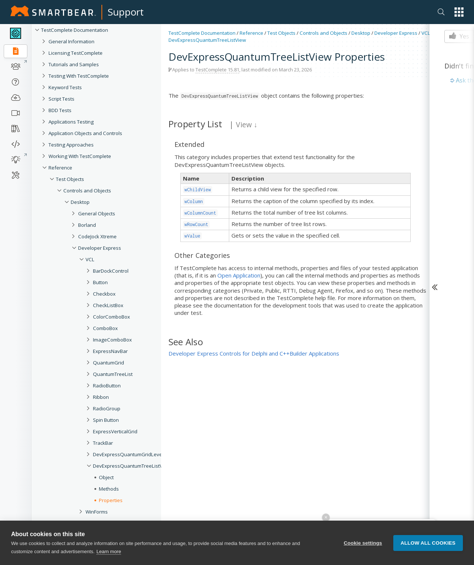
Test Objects (70, 179)
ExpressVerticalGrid (115, 431)
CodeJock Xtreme (97, 236)
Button (100, 282)
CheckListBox (108, 305)
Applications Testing (71, 121)
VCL (90, 259)
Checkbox (104, 293)
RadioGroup (106, 408)
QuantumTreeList (113, 374)
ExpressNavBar (110, 351)
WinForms (97, 511)
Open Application (238, 275)
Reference (60, 167)
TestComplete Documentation (74, 30)
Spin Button (106, 420)
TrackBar (103, 443)
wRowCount (196, 224)
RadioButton (107, 385)
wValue (192, 236)
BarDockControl (110, 271)
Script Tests (61, 98)
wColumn (193, 201)
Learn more (108, 551)
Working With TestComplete (80, 156)
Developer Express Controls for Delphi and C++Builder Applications (253, 353)
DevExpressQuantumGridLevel (128, 454)
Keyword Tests (65, 87)
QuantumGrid (108, 362)
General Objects (96, 213)
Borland (87, 225)
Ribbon (101, 397)
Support (126, 12)
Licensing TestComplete (76, 53)
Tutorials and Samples (74, 64)
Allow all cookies (428, 543)
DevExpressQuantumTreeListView (131, 466)
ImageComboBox (112, 339)
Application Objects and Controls (85, 133)
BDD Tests (60, 110)
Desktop (80, 202)
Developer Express (99, 248)
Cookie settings (363, 543)
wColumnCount (200, 213)
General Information (71, 41)
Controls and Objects (87, 190)
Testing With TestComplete (79, 76)
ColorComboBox (111, 316)
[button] (459, 12)
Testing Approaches (71, 144)
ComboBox (105, 328)
